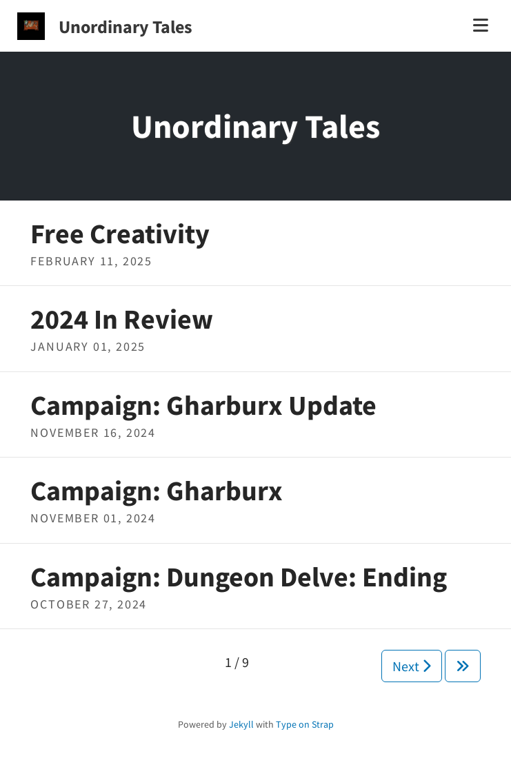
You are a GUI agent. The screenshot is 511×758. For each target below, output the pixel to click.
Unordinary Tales (125, 26)
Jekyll (241, 724)
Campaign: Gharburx (156, 490)
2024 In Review (121, 319)
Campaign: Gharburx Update (203, 405)
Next (411, 666)
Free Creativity (120, 233)
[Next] (463, 666)
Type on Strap (305, 724)
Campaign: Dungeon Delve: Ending (238, 577)
